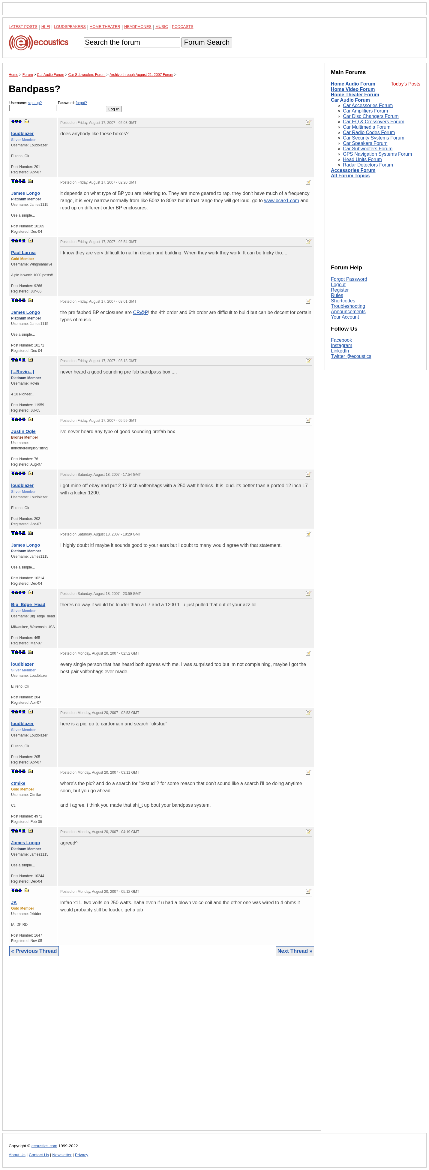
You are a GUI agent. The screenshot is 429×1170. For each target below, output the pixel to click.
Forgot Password (349, 279)
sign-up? (35, 103)
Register (340, 289)
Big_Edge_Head (28, 604)
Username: (32, 106)
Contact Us (39, 1155)
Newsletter (61, 1155)
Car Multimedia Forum (366, 127)
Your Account (345, 317)
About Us (17, 1155)
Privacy (81, 1155)
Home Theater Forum (355, 94)
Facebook (341, 340)
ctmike (18, 783)
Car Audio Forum (350, 100)
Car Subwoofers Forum (367, 148)
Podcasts (183, 26)
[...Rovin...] (22, 371)
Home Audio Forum (353, 83)
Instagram (341, 345)
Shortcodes (343, 300)
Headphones (138, 26)
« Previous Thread (34, 951)
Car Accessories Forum (368, 105)
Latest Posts (23, 26)
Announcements (348, 311)
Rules (337, 295)
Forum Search (207, 42)
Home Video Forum (353, 89)
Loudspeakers (70, 26)
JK (14, 902)
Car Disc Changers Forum (371, 116)
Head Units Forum (362, 159)
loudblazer (22, 133)
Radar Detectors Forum (368, 164)
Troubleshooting (348, 306)
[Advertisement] (162, 1047)
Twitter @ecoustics (351, 356)
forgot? (81, 103)
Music (161, 26)
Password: (81, 106)
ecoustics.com (44, 1146)
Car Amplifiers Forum (365, 110)
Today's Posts (405, 83)
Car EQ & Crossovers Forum (373, 121)
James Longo (25, 193)
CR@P (140, 312)
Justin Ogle (23, 431)
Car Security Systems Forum (373, 137)
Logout (338, 284)
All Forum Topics (350, 175)
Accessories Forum (353, 170)
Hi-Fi (45, 26)
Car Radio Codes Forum (369, 132)
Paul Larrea (23, 252)
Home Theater (105, 26)
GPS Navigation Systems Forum (377, 154)
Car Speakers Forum (365, 143)
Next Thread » (295, 951)
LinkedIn (340, 350)
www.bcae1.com (281, 200)
